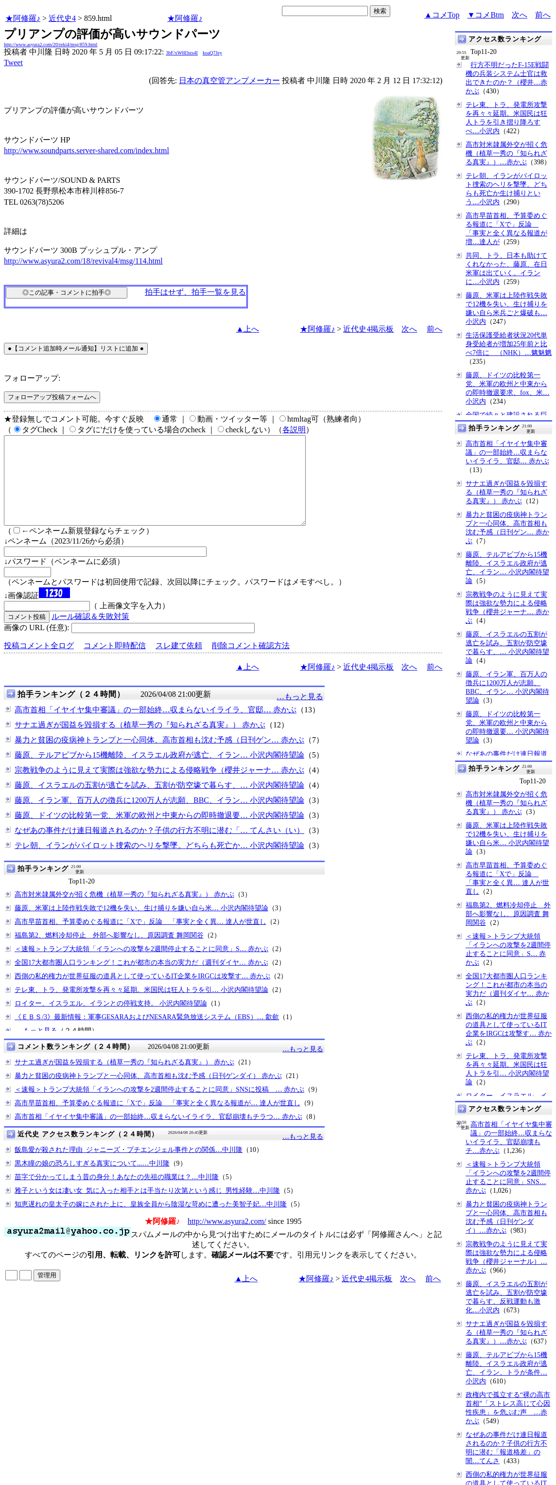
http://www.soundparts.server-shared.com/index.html (86, 150)
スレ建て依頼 (179, 663)
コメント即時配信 (115, 663)
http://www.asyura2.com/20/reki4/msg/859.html (50, 44)
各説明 (294, 429)
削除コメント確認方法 (251, 663)
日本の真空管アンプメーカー (229, 80)
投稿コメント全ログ (39, 663)
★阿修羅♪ (22, 18)
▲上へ (248, 329)
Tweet (13, 62)
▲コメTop (442, 15)
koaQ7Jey (212, 52)
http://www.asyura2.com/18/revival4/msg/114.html (83, 261)
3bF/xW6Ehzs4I (182, 52)
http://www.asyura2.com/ (227, 1239)
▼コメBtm (486, 15)
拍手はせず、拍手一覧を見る (195, 292)
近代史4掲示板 (368, 329)
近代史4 (62, 18)
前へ (543, 15)
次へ (519, 15)
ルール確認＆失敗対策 (90, 634)
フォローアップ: (32, 378)
